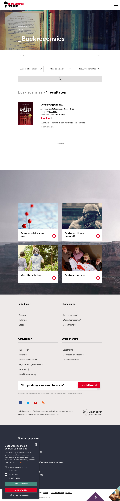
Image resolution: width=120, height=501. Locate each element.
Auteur (57, 109)
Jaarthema (67, 349)
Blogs (21, 324)
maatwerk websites (44, 497)
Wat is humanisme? (71, 320)
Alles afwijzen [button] (21, 490)
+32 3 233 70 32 (35, 452)
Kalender (22, 320)
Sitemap (69, 493)
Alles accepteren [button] (20, 484)
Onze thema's (69, 324)
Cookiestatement (57, 493)
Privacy (46, 493)
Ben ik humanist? (70, 315)
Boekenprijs (24, 369)
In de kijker (23, 349)
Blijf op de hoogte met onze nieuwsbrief (59, 385)
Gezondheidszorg (70, 359)
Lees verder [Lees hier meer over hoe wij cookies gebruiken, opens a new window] (19, 462)
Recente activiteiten (28, 359)
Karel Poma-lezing (27, 374)
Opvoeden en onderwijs (73, 354)
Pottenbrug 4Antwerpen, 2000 (35, 473)
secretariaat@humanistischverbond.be (45, 462)
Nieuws (22, 315)
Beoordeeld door (53, 114)
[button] (21, 495)
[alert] (20, 470)
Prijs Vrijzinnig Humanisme (30, 364)
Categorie (49, 112)
